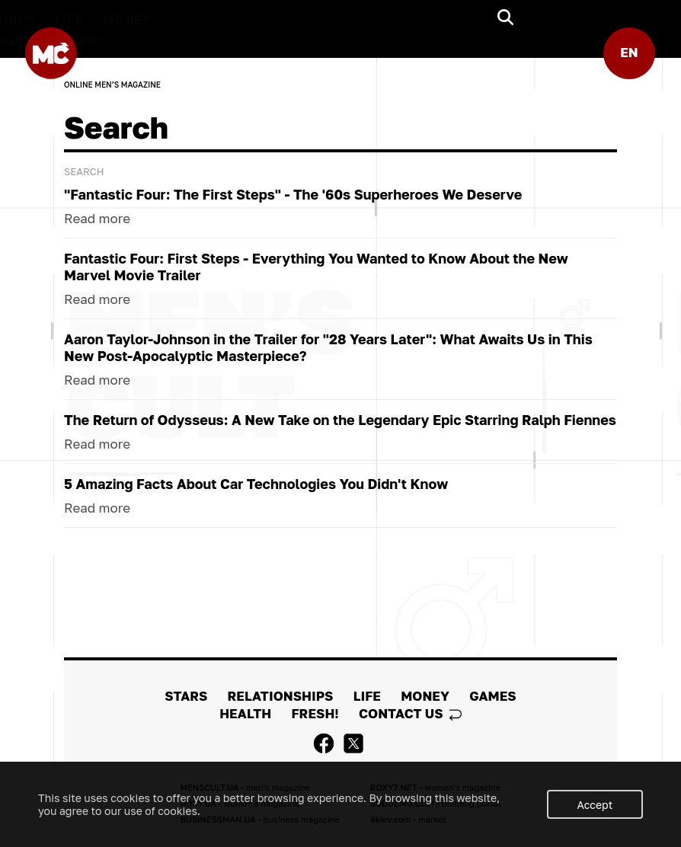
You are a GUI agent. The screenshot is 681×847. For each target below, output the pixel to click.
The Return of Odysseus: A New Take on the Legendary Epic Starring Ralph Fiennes (340, 423)
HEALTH (331, 40)
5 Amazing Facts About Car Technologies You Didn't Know (256, 487)
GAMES (261, 40)
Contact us (410, 713)
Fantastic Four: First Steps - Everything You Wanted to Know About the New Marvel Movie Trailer (316, 270)
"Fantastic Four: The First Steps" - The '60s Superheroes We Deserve (293, 198)
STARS (211, 19)
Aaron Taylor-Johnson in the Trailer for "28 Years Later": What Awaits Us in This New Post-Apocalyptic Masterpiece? (328, 351)
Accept (595, 804)
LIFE (391, 19)
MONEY (449, 19)
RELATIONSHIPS (305, 19)
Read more (97, 222)
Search (84, 175)
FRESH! (400, 40)
